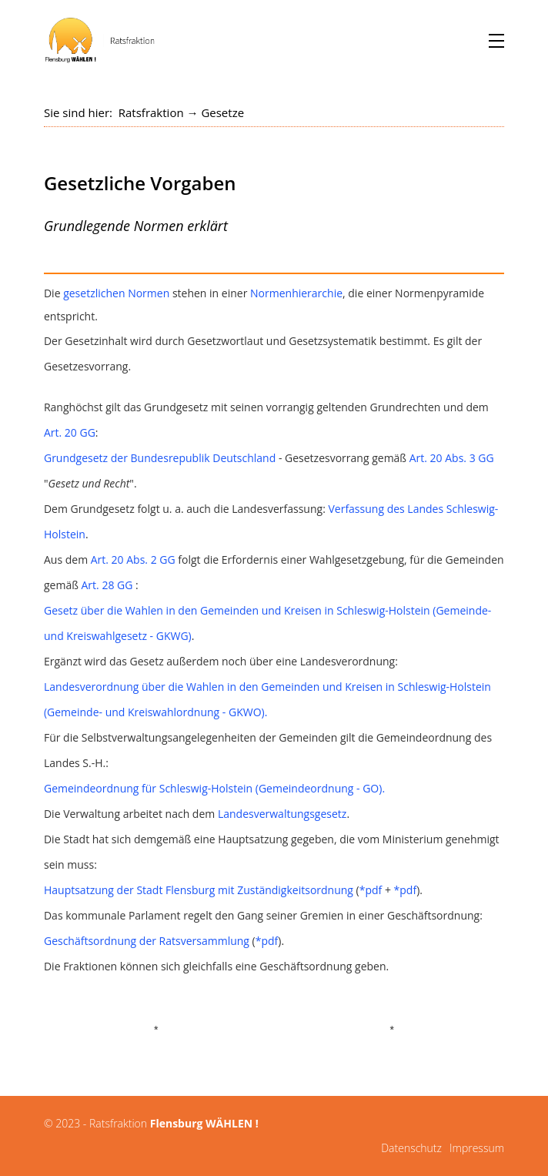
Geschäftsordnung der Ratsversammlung (146, 940)
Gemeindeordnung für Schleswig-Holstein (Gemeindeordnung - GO (211, 788)
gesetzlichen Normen (116, 293)
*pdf (371, 890)
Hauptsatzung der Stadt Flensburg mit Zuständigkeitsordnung (198, 890)
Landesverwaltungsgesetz (282, 813)
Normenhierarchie (296, 293)
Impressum (476, 1148)
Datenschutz (411, 1148)
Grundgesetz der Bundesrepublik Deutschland (160, 458)
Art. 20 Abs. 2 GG (133, 559)
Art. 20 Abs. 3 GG (451, 458)
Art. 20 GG (69, 432)
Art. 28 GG (107, 585)
